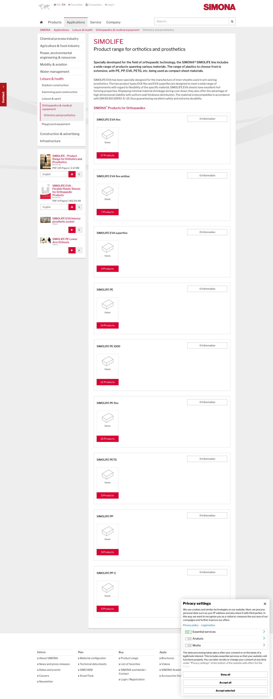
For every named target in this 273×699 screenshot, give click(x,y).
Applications (76, 22)
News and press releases (53, 664)
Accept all (225, 682)
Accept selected (225, 690)
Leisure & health (82, 30)
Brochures (166, 658)
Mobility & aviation (53, 64)
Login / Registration (132, 679)
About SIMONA (47, 658)
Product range (128, 658)
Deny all (225, 674)
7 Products (107, 212)
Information (207, 118)
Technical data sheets (92, 664)
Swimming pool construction (59, 92)
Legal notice (208, 625)
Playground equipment (56, 124)
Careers (43, 675)
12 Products (108, 382)
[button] (44, 7)
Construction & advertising (60, 134)
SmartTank (85, 675)
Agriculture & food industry (60, 46)
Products (54, 22)
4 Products (107, 268)
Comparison (94, 4)
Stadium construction (55, 85)
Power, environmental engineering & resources (58, 55)
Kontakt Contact (3, 94)
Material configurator (92, 658)
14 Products (108, 325)
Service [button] (95, 22)
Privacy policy (190, 625)
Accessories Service (172, 675)
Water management (54, 71)
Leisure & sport (51, 98)
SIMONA (45, 30)
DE (58, 4)
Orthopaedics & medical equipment (117, 30)
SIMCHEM (85, 669)
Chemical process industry (59, 38)
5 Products (107, 495)
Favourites (75, 4)
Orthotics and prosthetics (59, 115)
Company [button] (113, 22)
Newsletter (45, 681)
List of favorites (129, 664)
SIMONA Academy (171, 669)
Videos (164, 664)
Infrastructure (50, 141)
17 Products (107, 155)
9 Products (107, 552)
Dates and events (49, 669)
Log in (109, 4)
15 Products (108, 438)
